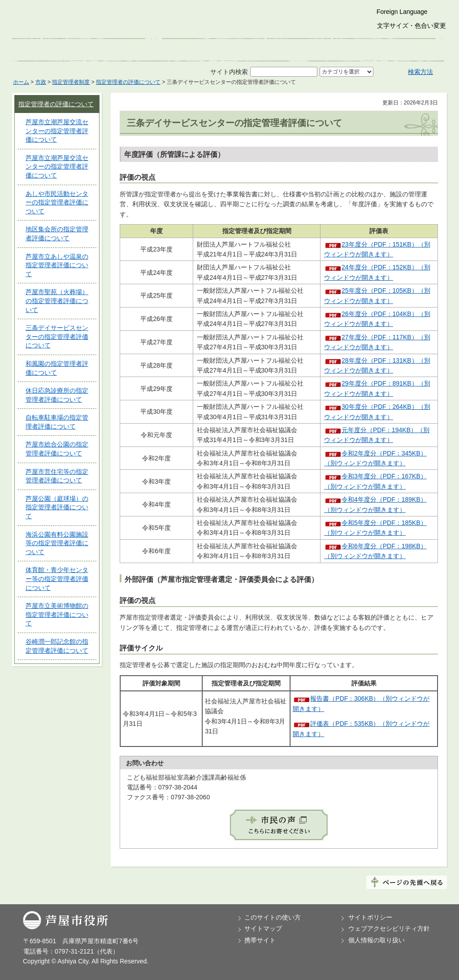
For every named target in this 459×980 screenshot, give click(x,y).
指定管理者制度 (71, 82)
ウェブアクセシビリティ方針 (389, 928)
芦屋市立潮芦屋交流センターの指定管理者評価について (57, 130)
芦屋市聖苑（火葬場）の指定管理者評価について (57, 300)
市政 (40, 82)
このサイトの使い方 (272, 917)
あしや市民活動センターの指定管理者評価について (57, 202)
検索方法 (420, 71)
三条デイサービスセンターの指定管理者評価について (57, 336)
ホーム (21, 82)
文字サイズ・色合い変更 (411, 25)
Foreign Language (402, 11)
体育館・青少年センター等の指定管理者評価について (57, 578)
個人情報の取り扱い (376, 940)
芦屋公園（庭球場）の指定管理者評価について (57, 507)
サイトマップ (263, 928)
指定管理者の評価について (128, 82)
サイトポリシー (370, 917)
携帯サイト (260, 940)
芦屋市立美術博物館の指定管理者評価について (57, 614)
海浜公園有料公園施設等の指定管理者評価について (57, 543)
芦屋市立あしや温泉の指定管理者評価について (57, 265)
